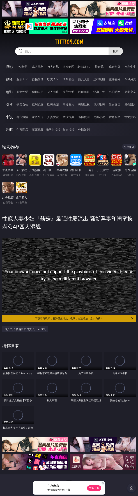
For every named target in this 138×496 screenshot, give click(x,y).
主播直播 (114, 79)
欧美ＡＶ (53, 79)
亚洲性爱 (22, 92)
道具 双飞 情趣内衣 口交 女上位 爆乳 (25, 329)
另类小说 (99, 117)
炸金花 (99, 67)
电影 (9, 91)
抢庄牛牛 (130, 67)
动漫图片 (68, 104)
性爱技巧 (130, 117)
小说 (9, 116)
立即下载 (94, 488)
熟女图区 (114, 104)
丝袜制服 (99, 79)
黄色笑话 (114, 117)
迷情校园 (84, 117)
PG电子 (22, 67)
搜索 (116, 51)
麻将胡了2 (83, 67)
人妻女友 (53, 117)
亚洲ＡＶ (22, 79)
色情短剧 (84, 130)
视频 (9, 79)
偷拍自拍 (37, 92)
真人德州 (37, 67)
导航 (9, 129)
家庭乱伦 (37, 117)
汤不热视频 (53, 130)
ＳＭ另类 (130, 79)
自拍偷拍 (37, 79)
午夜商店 (22, 130)
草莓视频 (37, 130)
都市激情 (22, 117)
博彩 (9, 66)
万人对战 (53, 67)
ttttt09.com (69, 42)
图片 (9, 104)
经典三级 (99, 92)
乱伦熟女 (114, 92)
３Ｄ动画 (68, 79)
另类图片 (130, 104)
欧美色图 (53, 104)
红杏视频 (68, 130)
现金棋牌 (114, 67)
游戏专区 (68, 67)
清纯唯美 (99, 104)
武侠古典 (68, 117)
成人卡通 (53, 92)
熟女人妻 (84, 79)
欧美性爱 (68, 92)
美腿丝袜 (84, 104)
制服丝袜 (84, 92)
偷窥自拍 (22, 104)
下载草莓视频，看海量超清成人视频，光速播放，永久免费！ (84, 318)
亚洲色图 (37, 104)
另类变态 (130, 92)
